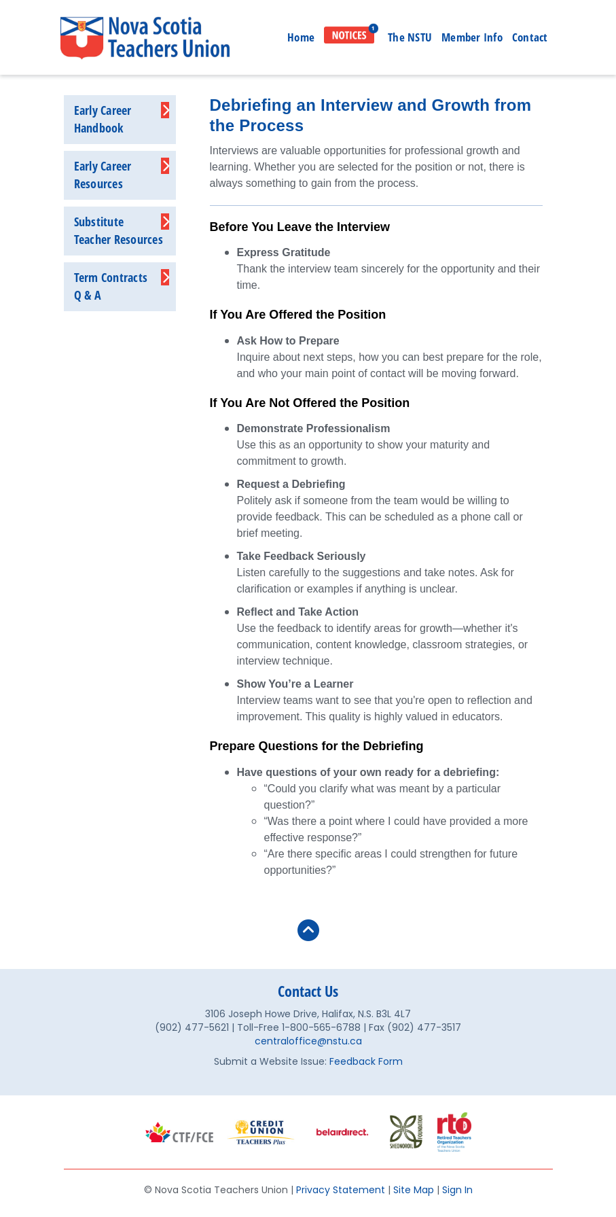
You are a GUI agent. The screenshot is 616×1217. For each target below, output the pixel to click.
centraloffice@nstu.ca (308, 1041)
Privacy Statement (340, 1190)
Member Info (472, 37)
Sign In (457, 1190)
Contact (530, 37)
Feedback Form (366, 1061)
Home (300, 37)
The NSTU (410, 37)
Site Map (413, 1190)
